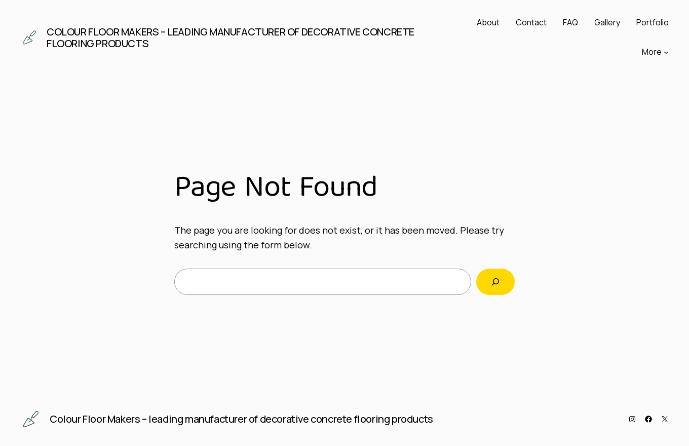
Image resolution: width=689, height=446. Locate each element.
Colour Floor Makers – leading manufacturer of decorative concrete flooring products (230, 37)
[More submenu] (666, 52)
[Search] (495, 282)
